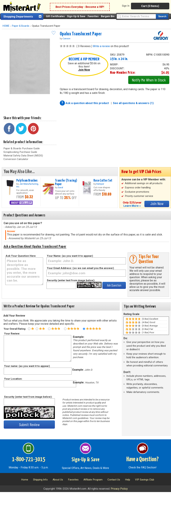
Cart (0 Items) (150, 6)
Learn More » (132, 205)
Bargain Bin (107, 16)
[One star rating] (29, 329)
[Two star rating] (37, 329)
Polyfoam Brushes (27, 180)
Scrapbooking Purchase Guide (20, 152)
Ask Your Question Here (21, 255)
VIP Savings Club (144, 479)
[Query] (136, 16)
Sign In (125, 5)
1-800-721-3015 (28, 459)
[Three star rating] (49, 329)
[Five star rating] (84, 329)
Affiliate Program (93, 479)
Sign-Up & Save (76, 16)
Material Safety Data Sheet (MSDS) (23, 155)
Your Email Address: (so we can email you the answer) (80, 268)
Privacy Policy (119, 488)
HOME (6, 25)
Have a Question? (142, 459)
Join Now (84, 69)
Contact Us (113, 479)
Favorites (93, 16)
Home (24, 479)
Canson (66, 38)
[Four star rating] (65, 329)
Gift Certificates (55, 16)
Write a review (101, 46)
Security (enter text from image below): (71, 280)
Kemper (100, 183)
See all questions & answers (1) (133, 103)
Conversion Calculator (15, 159)
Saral (60, 187)
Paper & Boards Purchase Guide (21, 148)
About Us (58, 479)
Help (127, 479)
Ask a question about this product (88, 103)
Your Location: (13, 378)
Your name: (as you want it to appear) (27, 366)
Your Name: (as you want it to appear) (70, 255)
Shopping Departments (18, 16)
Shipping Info (40, 479)
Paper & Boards (20, 25)
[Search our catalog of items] (162, 16)
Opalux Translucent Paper (81, 34)
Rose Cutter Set (103, 180)
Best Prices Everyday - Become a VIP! (80, 7)
